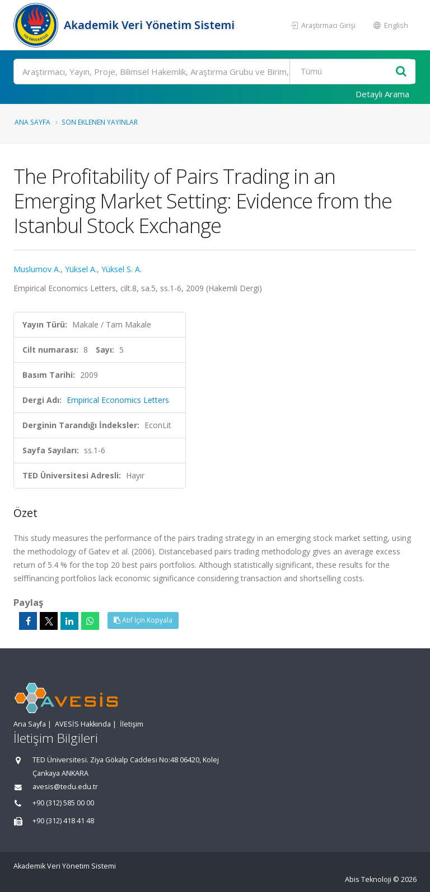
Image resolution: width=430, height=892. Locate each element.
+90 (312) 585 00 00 (63, 803)
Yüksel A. (81, 269)
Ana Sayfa (32, 121)
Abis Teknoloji (368, 879)
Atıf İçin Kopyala (143, 620)
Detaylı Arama (382, 93)
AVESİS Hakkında (83, 724)
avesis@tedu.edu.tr (65, 786)
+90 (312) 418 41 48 (63, 820)
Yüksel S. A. (121, 269)
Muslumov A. (36, 269)
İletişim (131, 724)
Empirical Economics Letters (118, 400)
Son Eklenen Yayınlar (100, 121)
